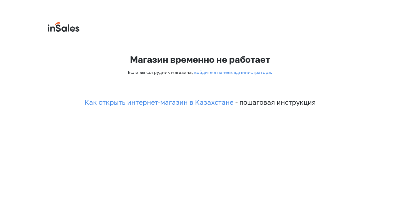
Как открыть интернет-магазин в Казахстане (159, 102)
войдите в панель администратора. (232, 72)
